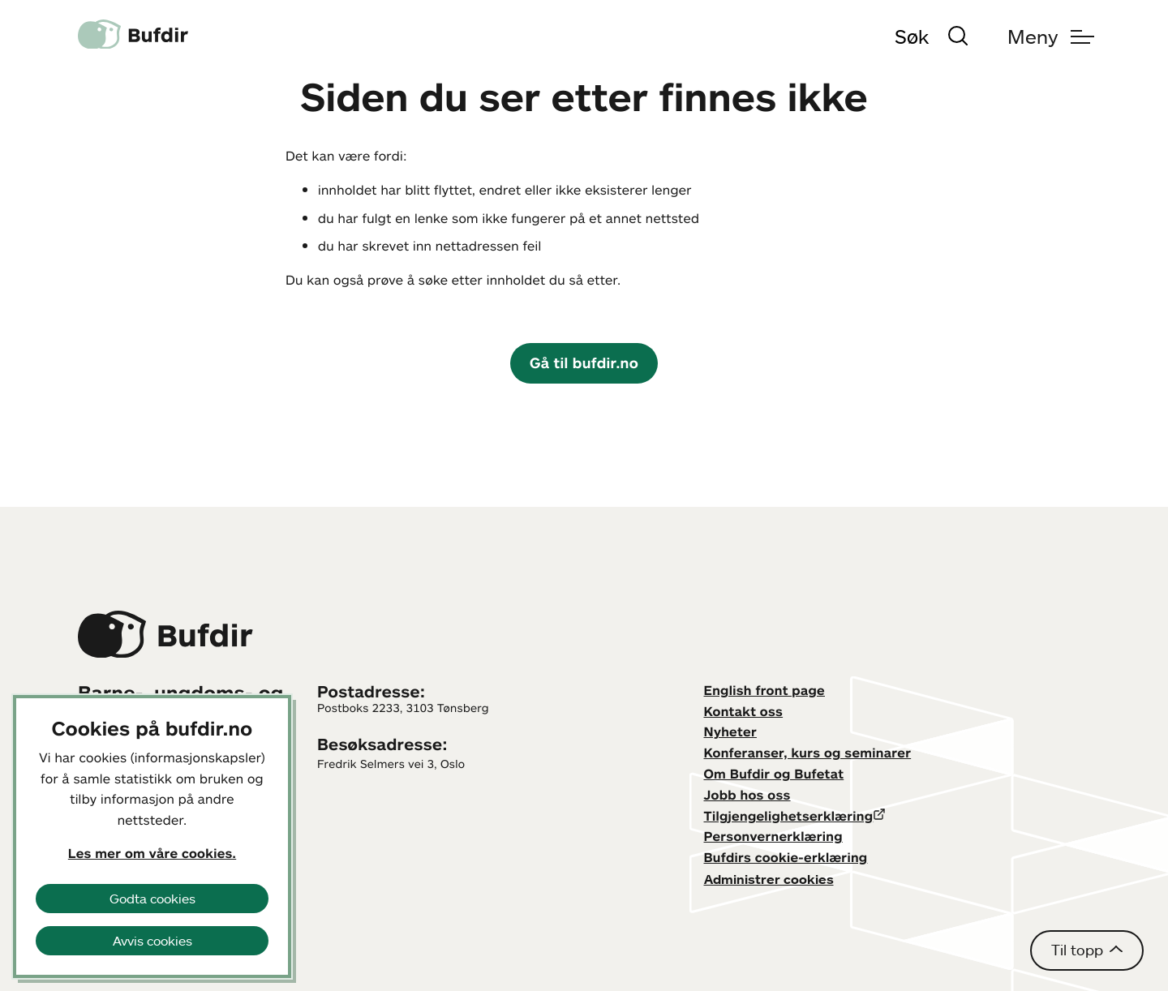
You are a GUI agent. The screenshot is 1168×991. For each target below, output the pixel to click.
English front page (765, 690)
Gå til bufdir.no (584, 362)
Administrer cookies (769, 879)
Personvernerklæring (773, 836)
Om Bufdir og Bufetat (774, 774)
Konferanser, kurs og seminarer (808, 752)
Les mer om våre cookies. (152, 853)
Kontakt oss (744, 711)
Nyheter (730, 731)
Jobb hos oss (747, 795)
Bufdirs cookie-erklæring (786, 857)
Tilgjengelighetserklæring (789, 816)
